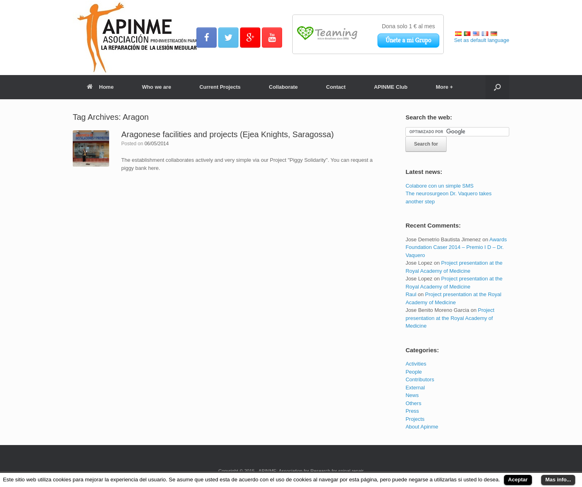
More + (444, 87)
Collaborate (283, 87)
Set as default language (481, 40)
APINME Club (390, 87)
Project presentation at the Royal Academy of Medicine (449, 318)
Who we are (156, 87)
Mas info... (558, 480)
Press (412, 411)
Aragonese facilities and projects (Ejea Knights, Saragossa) (227, 134)
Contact (336, 87)
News (412, 395)
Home (100, 87)
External (415, 388)
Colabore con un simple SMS (439, 186)
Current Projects (219, 87)
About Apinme (421, 427)
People (413, 372)
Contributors (419, 379)
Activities (415, 364)
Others (413, 403)
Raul (410, 294)
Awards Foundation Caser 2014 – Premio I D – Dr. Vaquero (456, 247)
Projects (414, 419)
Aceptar (517, 480)
